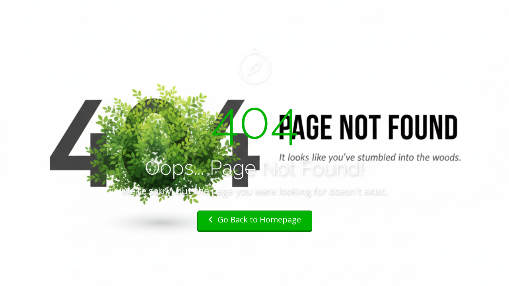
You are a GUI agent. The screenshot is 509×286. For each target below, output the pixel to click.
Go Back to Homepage (254, 219)
